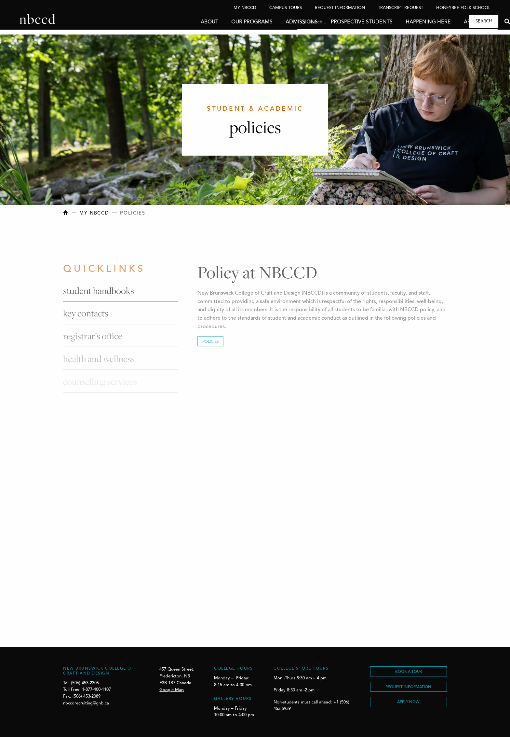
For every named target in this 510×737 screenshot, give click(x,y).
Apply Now (459, 22)
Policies (210, 344)
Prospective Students (342, 22)
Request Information (340, 8)
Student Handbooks (98, 292)
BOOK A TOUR (408, 672)
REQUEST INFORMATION (408, 687)
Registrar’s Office (92, 338)
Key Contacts (85, 315)
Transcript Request (400, 8)
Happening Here (408, 22)
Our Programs (232, 22)
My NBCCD (245, 8)
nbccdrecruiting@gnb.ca (86, 703)
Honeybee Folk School (463, 8)
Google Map (171, 690)
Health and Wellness (99, 360)
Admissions (282, 22)
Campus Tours (285, 8)
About (190, 22)
